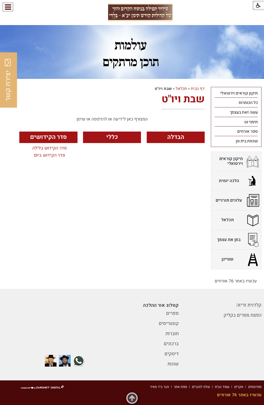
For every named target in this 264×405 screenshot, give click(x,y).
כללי (112, 137)
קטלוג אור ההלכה (161, 305)
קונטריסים (169, 323)
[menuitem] (236, 93)
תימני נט (251, 122)
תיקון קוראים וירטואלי (239, 93)
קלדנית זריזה (248, 305)
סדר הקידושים (48, 137)
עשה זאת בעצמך (244, 112)
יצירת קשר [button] (8, 80)
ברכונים (171, 343)
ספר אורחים (247, 131)
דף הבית (198, 89)
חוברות (172, 333)
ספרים (172, 313)
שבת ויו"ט (183, 99)
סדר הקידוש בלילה (49, 148)
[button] (23, 7)
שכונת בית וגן (247, 141)
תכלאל (181, 89)
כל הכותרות (248, 103)
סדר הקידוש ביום (49, 155)
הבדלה (175, 137)
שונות (173, 364)
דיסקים (171, 353)
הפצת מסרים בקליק (242, 315)
